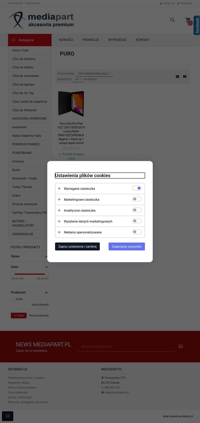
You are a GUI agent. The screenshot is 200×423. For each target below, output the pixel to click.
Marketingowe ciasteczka (81, 199)
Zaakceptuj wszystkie (127, 246)
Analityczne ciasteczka (80, 210)
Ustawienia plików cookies (82, 175)
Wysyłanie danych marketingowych (88, 221)
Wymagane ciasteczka (79, 188)
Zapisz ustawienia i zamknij (77, 246)
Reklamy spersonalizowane (83, 232)
